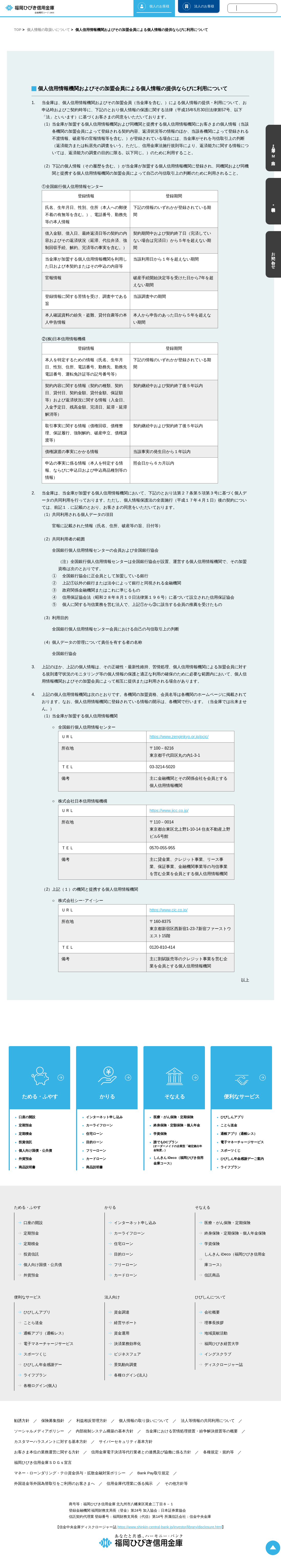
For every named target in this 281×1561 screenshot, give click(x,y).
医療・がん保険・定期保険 (173, 1117)
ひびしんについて (210, 1297)
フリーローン (96, 1150)
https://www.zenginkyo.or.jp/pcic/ (179, 736)
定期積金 (25, 1134)
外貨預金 (25, 1159)
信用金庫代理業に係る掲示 (130, 1483)
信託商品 (212, 1275)
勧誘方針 (21, 1420)
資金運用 (121, 1333)
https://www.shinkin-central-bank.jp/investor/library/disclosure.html (170, 1527)
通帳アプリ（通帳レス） (239, 1134)
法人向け (112, 1297)
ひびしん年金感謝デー (43, 1364)
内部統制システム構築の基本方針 (104, 1431)
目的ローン (94, 1142)
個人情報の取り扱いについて (144, 1420)
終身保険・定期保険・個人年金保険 (235, 1233)
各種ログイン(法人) (130, 1375)
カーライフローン (99, 1125)
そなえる (174, 1083)
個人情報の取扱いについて (48, 30)
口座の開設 (27, 1117)
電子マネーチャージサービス (242, 1142)
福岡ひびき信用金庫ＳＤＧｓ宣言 (43, 1462)
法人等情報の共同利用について (208, 1420)
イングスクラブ (217, 1354)
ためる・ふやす (40, 1083)
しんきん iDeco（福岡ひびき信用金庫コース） (178, 1161)
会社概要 (212, 1312)
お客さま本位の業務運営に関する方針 (46, 1452)
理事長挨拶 (214, 1322)
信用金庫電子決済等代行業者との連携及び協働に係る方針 (141, 1452)
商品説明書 (27, 1167)
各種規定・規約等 (218, 1452)
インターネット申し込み (104, 1117)
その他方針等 (176, 1483)
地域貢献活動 (215, 1333)
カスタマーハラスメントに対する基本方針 (50, 1441)
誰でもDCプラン (179, 1146)
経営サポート (125, 1322)
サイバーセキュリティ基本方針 (126, 1441)
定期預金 (25, 1125)
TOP (18, 30)
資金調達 (121, 1312)
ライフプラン (231, 1167)
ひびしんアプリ (232, 1117)
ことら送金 (229, 1125)
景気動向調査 (125, 1364)
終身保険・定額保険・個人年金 (176, 1125)
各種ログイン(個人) (40, 1385)
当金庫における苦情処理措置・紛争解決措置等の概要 (191, 1431)
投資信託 (25, 1142)
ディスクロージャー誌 (223, 1364)
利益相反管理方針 (91, 1420)
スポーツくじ (231, 1150)
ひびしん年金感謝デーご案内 (242, 1159)
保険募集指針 (52, 1420)
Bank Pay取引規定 (153, 1473)
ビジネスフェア (127, 1354)
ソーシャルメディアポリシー (39, 1431)
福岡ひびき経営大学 (221, 1343)
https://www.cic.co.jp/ (169, 910)
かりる (107, 1083)
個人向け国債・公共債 (35, 1150)
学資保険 (160, 1134)
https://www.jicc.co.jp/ (169, 810)
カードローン (96, 1159)
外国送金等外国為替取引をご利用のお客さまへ (54, 1483)
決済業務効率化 (127, 1343)
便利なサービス (242, 1087)
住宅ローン (94, 1134)
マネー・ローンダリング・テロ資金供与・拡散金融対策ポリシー (70, 1473)
